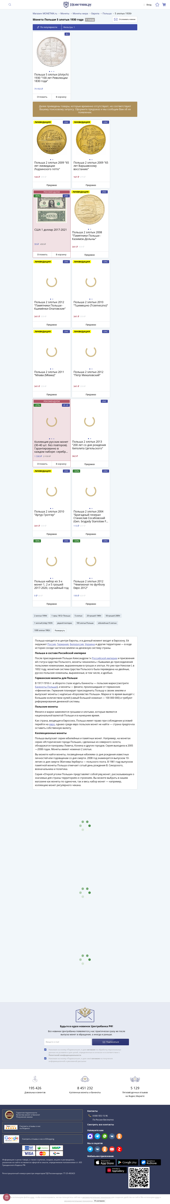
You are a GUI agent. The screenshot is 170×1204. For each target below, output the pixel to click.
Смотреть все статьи (14, 1094)
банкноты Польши (46, 547)
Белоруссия (77, 504)
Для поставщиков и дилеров (100, 1131)
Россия (51, 504)
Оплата (6, 1138)
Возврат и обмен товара (15, 1160)
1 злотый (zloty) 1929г (43, 483)
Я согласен (99, 1190)
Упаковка (7, 1147)
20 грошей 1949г (94, 475)
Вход (147, 4)
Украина (90, 504)
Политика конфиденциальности (101, 1151)
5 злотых (78, 475)
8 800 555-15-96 (100, 975)
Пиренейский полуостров (16, 1085)
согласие (91, 909)
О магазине (8, 1125)
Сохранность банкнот (14, 1067)
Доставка (7, 1134)
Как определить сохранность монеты (22, 1063)
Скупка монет (92, 1125)
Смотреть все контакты (100, 984)
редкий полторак (64, 483)
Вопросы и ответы (12, 1130)
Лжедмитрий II (10, 1089)
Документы (91, 1164)
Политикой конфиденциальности (65, 915)
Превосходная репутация (15, 1156)
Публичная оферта (95, 1142)
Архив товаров (10, 1165)
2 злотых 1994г (40, 475)
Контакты (7, 1143)
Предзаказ (50, 185)
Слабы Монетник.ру (12, 1121)
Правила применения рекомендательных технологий (113, 1159)
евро (52, 584)
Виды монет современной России (20, 1071)
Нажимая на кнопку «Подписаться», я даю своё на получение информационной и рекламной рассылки (81, 920)
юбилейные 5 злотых (107, 483)
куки (32, 1186)
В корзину (58, 96)
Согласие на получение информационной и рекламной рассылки (119, 1155)
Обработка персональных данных (103, 1137)
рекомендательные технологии (96, 1186)
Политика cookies (94, 1146)
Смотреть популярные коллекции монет (26, 1100)
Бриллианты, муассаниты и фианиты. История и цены (31, 1080)
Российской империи (104, 518)
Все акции (90, 1121)
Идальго (7, 1076)
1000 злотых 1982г (42, 490)
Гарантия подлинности (14, 1152)
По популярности (47, 27)
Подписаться (111, 902)
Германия (63, 504)
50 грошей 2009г (113, 475)
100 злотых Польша (85, 483)
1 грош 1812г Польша (61, 475)
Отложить (41, 96)
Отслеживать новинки (121, 19)
